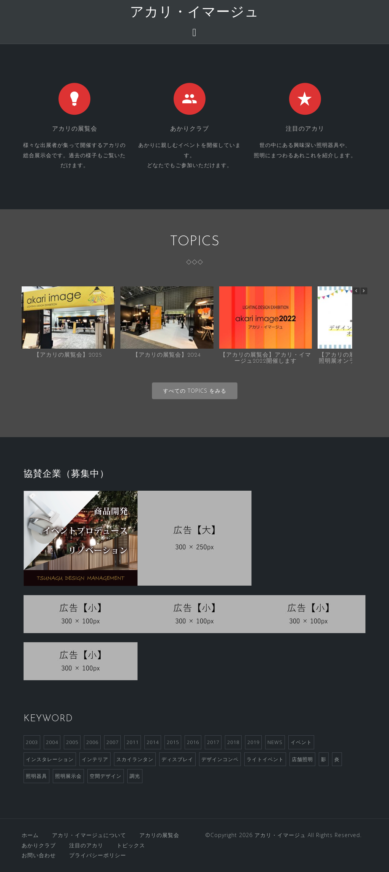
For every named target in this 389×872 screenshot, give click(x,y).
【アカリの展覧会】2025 (68, 355)
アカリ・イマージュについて (89, 835)
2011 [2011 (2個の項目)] (133, 742)
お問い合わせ (39, 855)
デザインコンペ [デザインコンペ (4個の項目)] (220, 759)
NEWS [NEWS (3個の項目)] (275, 742)
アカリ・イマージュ (194, 13)
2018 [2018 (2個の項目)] (233, 742)
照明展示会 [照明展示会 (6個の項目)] (68, 775)
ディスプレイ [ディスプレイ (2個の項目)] (177, 759)
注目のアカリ (86, 845)
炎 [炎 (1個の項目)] (337, 759)
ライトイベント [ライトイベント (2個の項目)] (265, 759)
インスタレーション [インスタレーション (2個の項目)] (50, 759)
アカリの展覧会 (159, 835)
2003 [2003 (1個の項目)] (32, 742)
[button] (364, 291)
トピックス (131, 845)
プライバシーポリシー (97, 855)
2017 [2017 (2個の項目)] (213, 742)
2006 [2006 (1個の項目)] (92, 742)
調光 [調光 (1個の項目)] (135, 775)
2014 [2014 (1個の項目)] (153, 742)
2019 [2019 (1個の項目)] (253, 742)
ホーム (30, 835)
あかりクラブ (39, 845)
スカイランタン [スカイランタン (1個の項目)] (134, 759)
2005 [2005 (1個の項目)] (72, 742)
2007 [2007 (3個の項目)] (112, 742)
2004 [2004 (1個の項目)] (52, 742)
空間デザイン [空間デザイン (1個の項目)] (106, 775)
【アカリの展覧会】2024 (167, 355)
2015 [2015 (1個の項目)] (173, 742)
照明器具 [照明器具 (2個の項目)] (36, 775)
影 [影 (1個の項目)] (323, 759)
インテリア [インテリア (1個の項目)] (95, 759)
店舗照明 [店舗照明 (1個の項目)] (302, 759)
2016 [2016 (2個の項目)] (193, 742)
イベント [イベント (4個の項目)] (301, 742)
